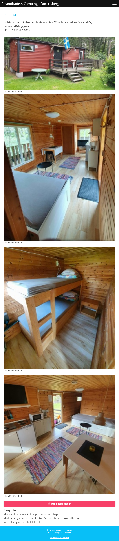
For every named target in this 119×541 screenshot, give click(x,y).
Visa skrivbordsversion (59, 538)
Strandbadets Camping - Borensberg (30, 3)
